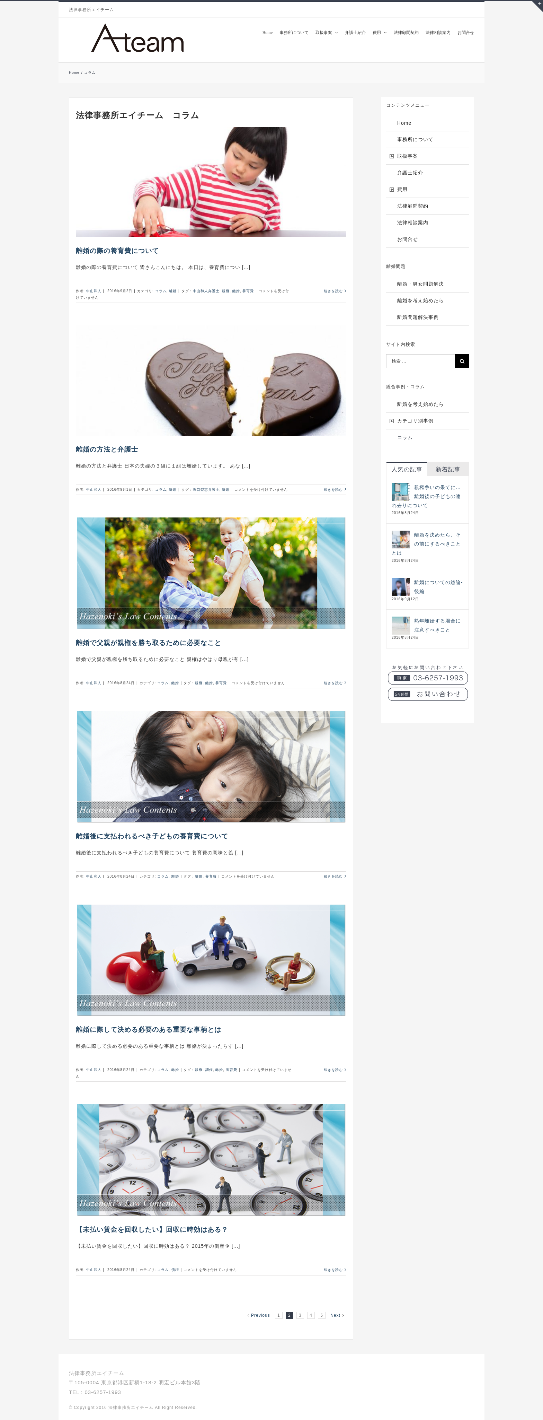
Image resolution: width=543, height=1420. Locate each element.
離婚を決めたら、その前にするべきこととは (426, 544)
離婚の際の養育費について (117, 250)
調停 (209, 1070)
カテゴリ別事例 (415, 421)
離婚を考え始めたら (420, 300)
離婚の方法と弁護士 (107, 449)
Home (404, 123)
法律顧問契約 (412, 206)
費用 (402, 189)
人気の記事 (406, 469)
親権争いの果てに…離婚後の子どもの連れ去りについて (426, 496)
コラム (161, 291)
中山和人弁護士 (206, 291)
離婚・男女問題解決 (420, 284)
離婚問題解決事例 (418, 317)
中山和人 (93, 291)
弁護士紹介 (410, 172)
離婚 (173, 291)
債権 (175, 1270)
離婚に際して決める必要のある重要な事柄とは (148, 1029)
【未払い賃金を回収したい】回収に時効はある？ (152, 1229)
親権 (226, 291)
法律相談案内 (412, 222)
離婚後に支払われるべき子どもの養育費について (152, 836)
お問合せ (407, 239)
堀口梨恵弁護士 (206, 489)
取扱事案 (407, 156)
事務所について (415, 139)
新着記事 (448, 469)
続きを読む (333, 291)
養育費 (248, 291)
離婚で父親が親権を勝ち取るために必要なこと (148, 642)
